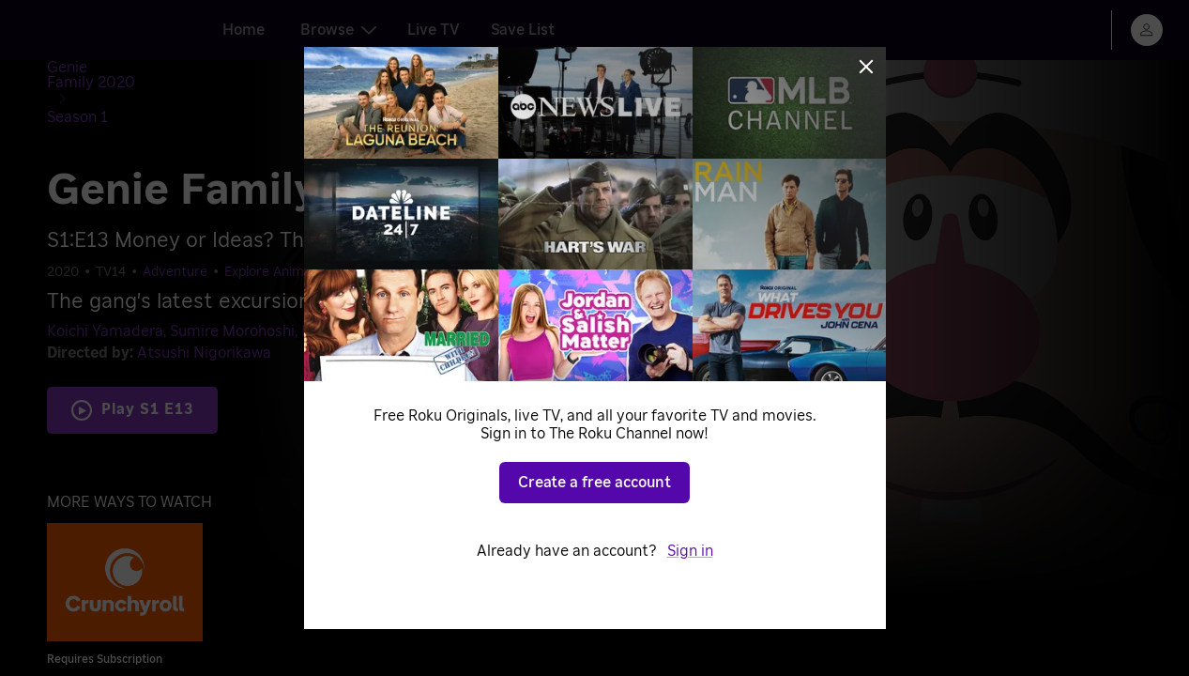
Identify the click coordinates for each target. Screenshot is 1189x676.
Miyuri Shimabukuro (370, 286)
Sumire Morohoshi (232, 286)
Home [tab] (243, 30)
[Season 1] (239, 71)
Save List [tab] (523, 30)
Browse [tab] (338, 30)
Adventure (175, 226)
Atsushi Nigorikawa (204, 307)
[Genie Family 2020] (128, 71)
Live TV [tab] (433, 30)
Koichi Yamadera (105, 286)
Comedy (399, 226)
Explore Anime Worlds (291, 226)
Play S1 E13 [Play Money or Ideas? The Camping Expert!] (147, 364)
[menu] (1147, 30)
